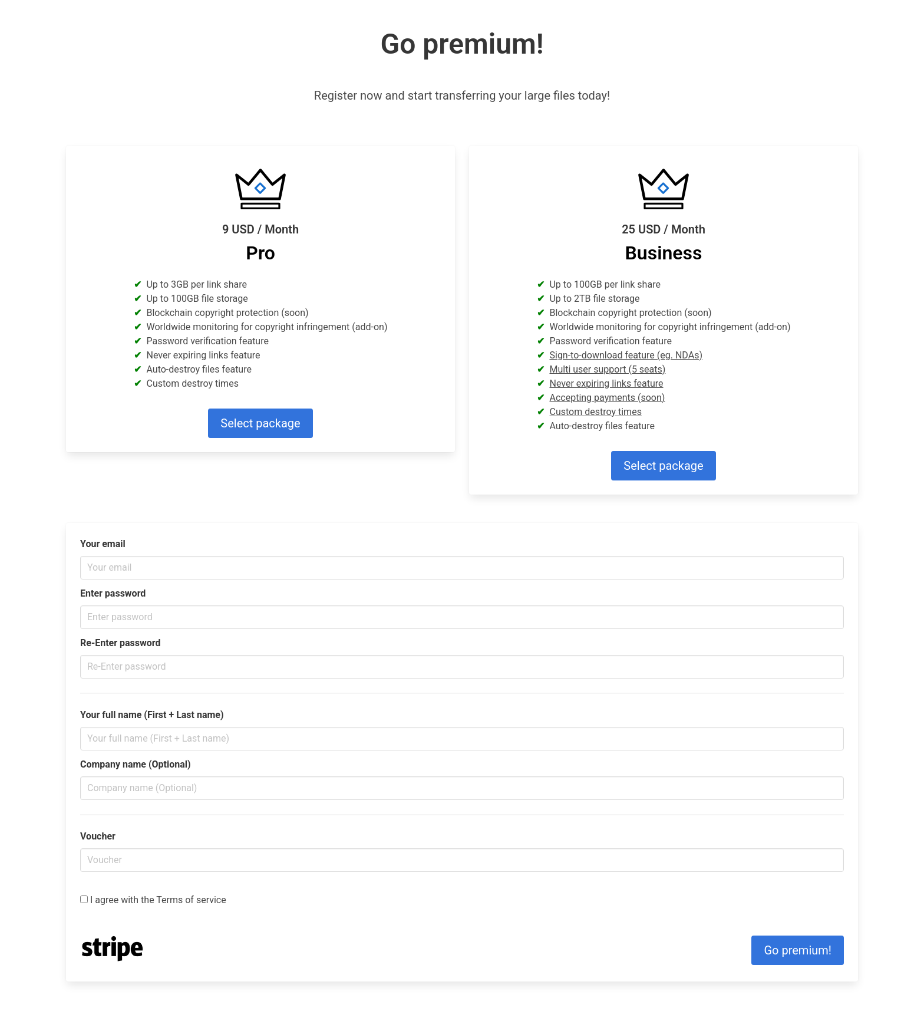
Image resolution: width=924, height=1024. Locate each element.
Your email (103, 543)
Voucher (98, 836)
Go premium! (797, 950)
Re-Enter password (120, 642)
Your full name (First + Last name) (152, 714)
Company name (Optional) (135, 764)
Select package (260, 423)
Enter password (113, 593)
